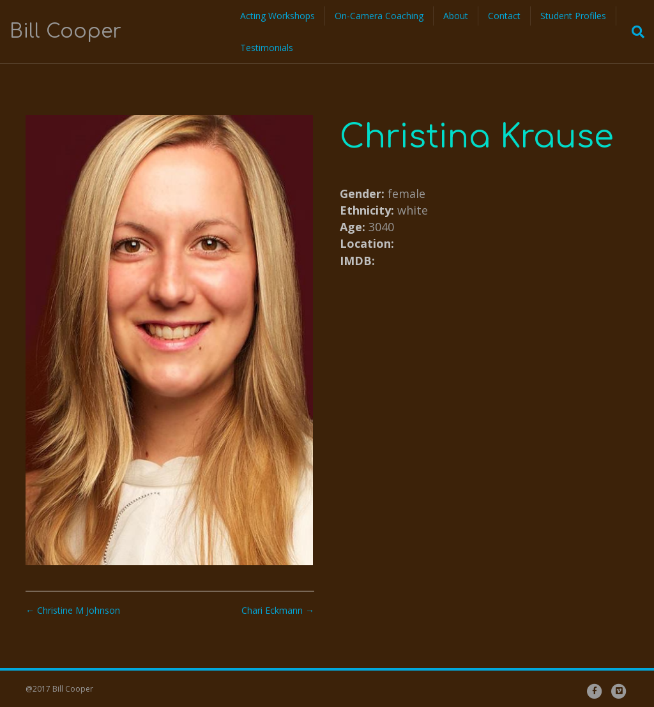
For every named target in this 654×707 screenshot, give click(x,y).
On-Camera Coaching (379, 16)
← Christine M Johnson (73, 610)
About (455, 16)
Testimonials (266, 48)
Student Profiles (573, 16)
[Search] (634, 32)
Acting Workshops (277, 16)
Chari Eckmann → (277, 610)
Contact (504, 16)
